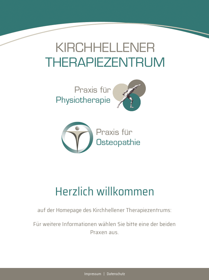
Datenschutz (116, 274)
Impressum (92, 274)
